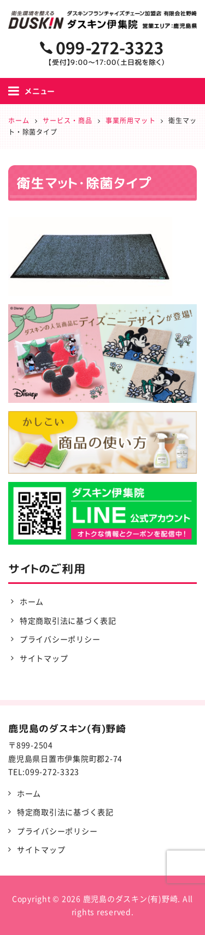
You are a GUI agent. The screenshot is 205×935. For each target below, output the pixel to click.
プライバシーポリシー (60, 639)
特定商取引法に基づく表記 (68, 620)
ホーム (32, 601)
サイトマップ (44, 658)
